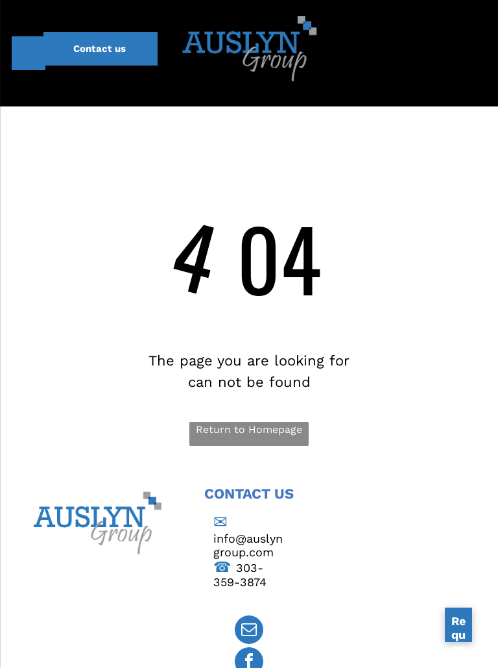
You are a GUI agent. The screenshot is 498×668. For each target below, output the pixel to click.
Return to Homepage (249, 429)
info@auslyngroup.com (248, 545)
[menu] (28, 53)
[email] (249, 631)
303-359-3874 (240, 575)
